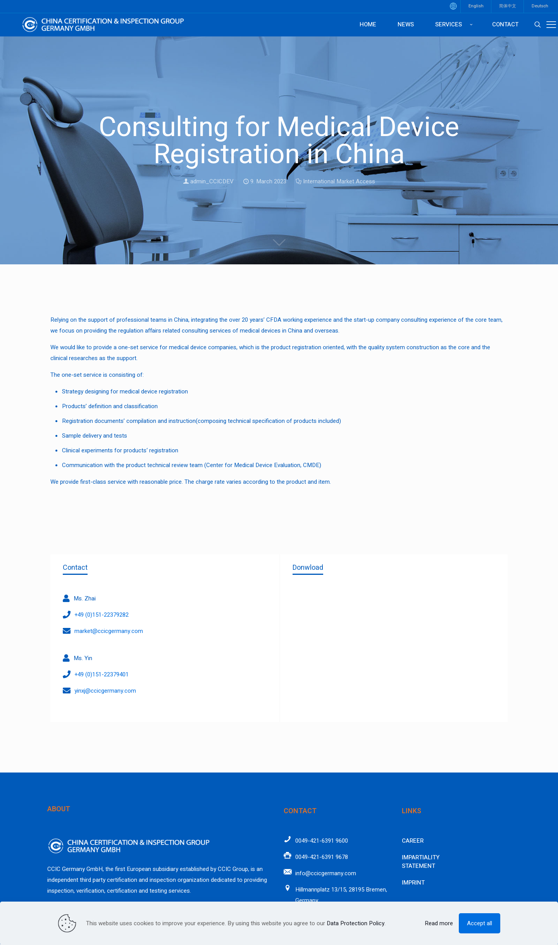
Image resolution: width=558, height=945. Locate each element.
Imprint (413, 882)
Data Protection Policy (355, 923)
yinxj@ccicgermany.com (105, 690)
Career (413, 840)
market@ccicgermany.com (108, 631)
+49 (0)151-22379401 (101, 674)
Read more (439, 923)
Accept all (479, 923)
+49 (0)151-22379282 (101, 614)
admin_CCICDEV (212, 181)
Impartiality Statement (420, 862)
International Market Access (339, 181)
